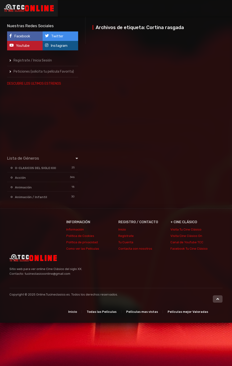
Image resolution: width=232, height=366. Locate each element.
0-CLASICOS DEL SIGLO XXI (35, 168)
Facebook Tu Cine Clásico (189, 248)
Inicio (122, 229)
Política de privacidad (82, 242)
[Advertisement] (42, 119)
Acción (20, 177)
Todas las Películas (101, 312)
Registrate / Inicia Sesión (32, 60)
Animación (23, 187)
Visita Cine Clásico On (186, 236)
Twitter (54, 36)
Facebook (19, 36)
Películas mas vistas (142, 312)
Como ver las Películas (82, 248)
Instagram (56, 45)
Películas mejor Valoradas (188, 312)
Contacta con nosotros (135, 248)
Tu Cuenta (125, 242)
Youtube (19, 45)
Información (75, 229)
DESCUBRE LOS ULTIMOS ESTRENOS (34, 84)
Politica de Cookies (80, 236)
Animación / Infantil (31, 197)
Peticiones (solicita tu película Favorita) (43, 72)
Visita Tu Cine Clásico (185, 229)
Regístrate (126, 236)
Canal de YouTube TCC (186, 242)
